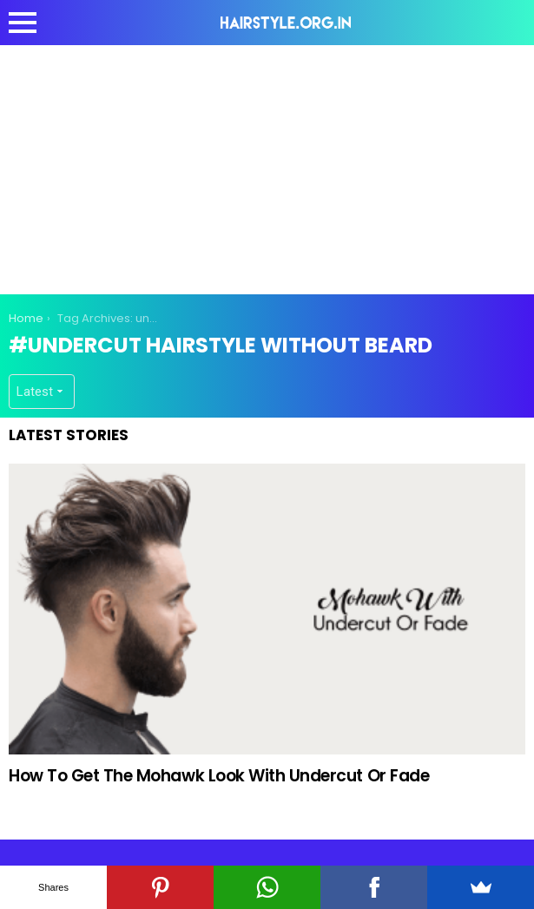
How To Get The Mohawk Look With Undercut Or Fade (219, 775)
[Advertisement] (271, 166)
